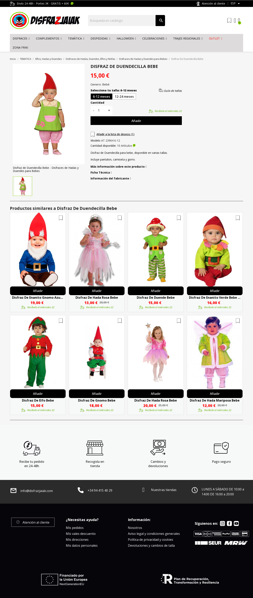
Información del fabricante (111, 178)
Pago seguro (221, 461)
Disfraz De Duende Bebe (156, 297)
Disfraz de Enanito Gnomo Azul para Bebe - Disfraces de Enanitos (38, 297)
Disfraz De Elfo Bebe (38, 400)
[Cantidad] (101, 110)
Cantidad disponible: (103, 145)
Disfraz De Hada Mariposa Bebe (215, 400)
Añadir (136, 121)
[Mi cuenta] (235, 20)
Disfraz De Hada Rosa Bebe (97, 297)
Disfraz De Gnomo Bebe (96, 400)
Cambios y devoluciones (158, 463)
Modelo (95, 140)
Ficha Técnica (101, 172)
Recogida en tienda (95, 463)
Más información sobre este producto (118, 166)
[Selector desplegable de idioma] (236, 3)
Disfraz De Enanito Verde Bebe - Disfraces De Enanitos (215, 297)
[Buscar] (122, 20)
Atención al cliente (211, 4)
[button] (33, 522)
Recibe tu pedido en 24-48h (31, 463)
